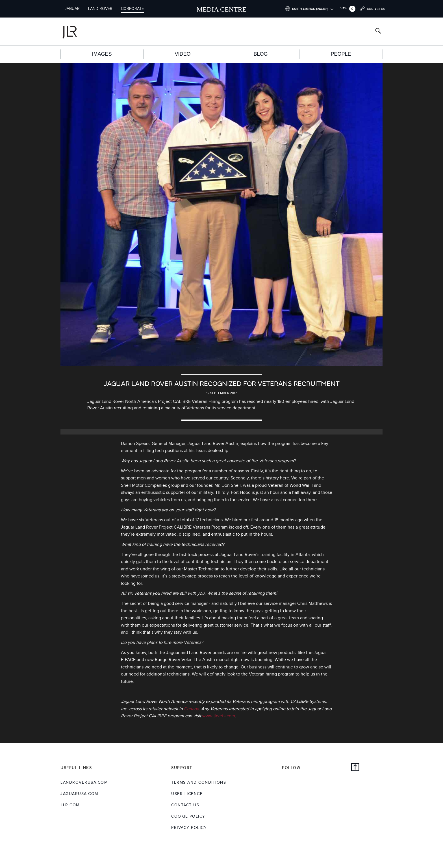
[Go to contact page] (373, 8)
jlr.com (70, 805)
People (341, 54)
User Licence (187, 794)
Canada (191, 709)
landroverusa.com (84, 782)
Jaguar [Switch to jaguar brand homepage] (72, 8)
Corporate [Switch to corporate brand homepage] (132, 8)
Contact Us (185, 805)
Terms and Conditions (198, 782)
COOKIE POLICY (188, 816)
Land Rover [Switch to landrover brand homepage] (100, 8)
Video (182, 54)
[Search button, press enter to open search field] (378, 31)
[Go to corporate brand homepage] (92, 31)
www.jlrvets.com (218, 716)
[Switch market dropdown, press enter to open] (309, 9)
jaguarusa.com (79, 794)
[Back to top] (355, 768)
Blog (260, 54)
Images (102, 54)
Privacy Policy (189, 828)
